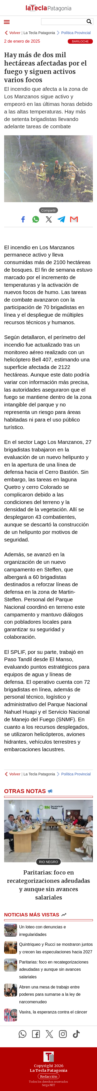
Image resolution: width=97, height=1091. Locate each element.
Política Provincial (76, 33)
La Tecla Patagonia (39, 33)
